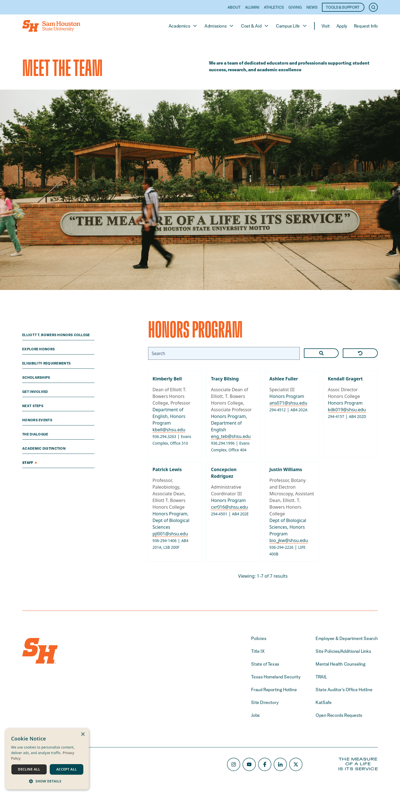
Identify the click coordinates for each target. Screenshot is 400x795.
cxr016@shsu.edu (229, 507)
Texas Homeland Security (275, 677)
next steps (33, 406)
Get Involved (35, 392)
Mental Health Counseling (340, 664)
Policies (258, 638)
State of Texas (265, 664)
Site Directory (264, 702)
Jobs (255, 715)
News (312, 7)
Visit (325, 26)
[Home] (51, 26)
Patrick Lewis (167, 469)
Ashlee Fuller (283, 379)
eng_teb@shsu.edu (231, 436)
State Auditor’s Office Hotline (344, 689)
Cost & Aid (255, 26)
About (234, 7)
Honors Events (37, 420)
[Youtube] (249, 764)
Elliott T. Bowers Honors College (56, 335)
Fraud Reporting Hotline (274, 689)
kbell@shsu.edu (168, 430)
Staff (29, 463)
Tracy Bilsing (225, 379)
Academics (183, 26)
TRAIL (321, 677)
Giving (295, 7)
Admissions (219, 26)
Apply (341, 26)
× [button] (83, 734)
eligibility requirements (47, 363)
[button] (47, 781)
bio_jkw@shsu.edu (288, 540)
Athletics (274, 7)
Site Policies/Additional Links (343, 651)
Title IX (257, 651)
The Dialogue (35, 434)
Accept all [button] (66, 769)
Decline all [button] (29, 769)
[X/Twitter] (295, 764)
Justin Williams (285, 469)
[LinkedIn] (280, 764)
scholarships (36, 377)
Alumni (252, 7)
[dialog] (47, 758)
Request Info (366, 26)
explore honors (39, 349)
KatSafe (323, 702)
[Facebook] (264, 764)
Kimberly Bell (167, 379)
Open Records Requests (339, 715)
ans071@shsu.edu (288, 403)
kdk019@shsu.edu (347, 410)
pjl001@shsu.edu (170, 534)
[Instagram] (233, 764)
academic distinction (44, 448)
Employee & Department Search (347, 638)
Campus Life (292, 26)
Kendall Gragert (345, 379)
